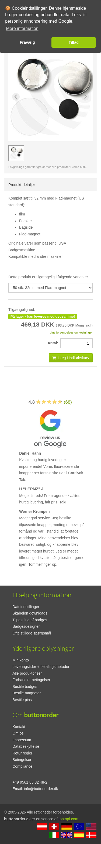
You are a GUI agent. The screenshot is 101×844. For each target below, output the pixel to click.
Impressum (21, 740)
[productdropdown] (50, 288)
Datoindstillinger (25, 607)
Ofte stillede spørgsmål (31, 633)
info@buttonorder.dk (41, 789)
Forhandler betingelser (31, 680)
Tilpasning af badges (29, 620)
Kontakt (18, 727)
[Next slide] (85, 97)
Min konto (20, 660)
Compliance (22, 766)
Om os (17, 733)
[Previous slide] (16, 97)
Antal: (54, 343)
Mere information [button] (22, 28)
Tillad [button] (74, 42)
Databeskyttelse (25, 746)
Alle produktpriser (27, 673)
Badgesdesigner (26, 626)
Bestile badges (24, 686)
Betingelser (21, 759)
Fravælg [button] (27, 42)
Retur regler (22, 753)
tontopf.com (68, 819)
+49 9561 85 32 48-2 (29, 782)
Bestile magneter (26, 693)
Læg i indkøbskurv (71, 358)
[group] (16, 153)
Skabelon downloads (29, 613)
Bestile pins (22, 700)
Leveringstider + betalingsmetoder (40, 666)
